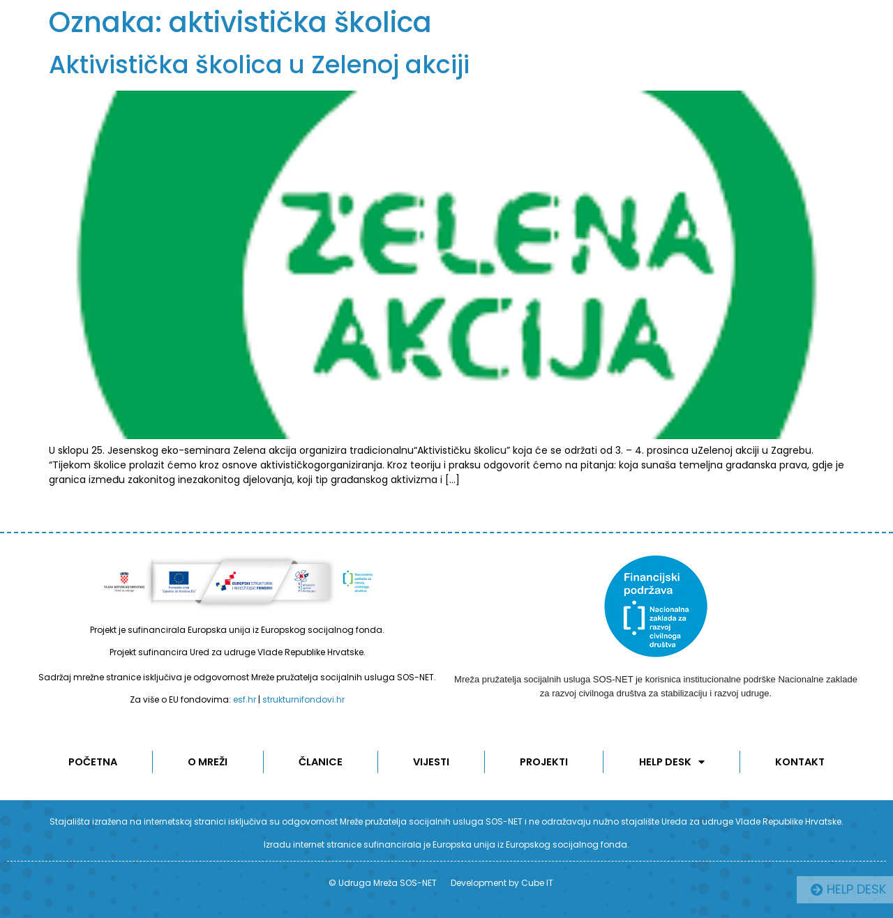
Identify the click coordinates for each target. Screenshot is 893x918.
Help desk (673, 762)
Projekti (545, 762)
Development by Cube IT (502, 883)
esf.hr (244, 699)
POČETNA (92, 762)
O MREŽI (207, 762)
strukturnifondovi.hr (303, 699)
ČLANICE (321, 762)
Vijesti (432, 762)
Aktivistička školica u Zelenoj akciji (259, 64)
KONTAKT (801, 762)
